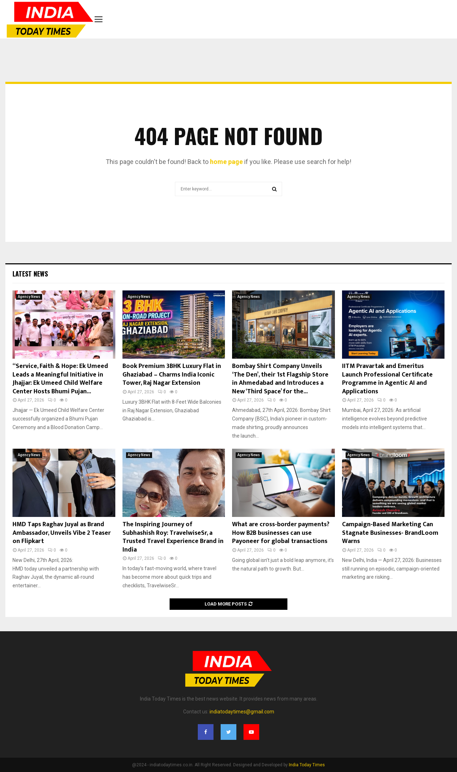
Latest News (30, 273)
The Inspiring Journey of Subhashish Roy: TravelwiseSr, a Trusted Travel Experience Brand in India (173, 537)
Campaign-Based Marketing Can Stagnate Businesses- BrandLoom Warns (390, 533)
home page (226, 161)
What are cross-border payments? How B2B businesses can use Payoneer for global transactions (281, 533)
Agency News (29, 297)
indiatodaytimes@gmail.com (242, 711)
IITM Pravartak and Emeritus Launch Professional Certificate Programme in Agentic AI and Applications (387, 379)
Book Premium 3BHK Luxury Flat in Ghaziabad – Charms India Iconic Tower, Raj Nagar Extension (171, 374)
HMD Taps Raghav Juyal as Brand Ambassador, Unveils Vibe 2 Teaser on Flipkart (61, 533)
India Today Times (307, 764)
